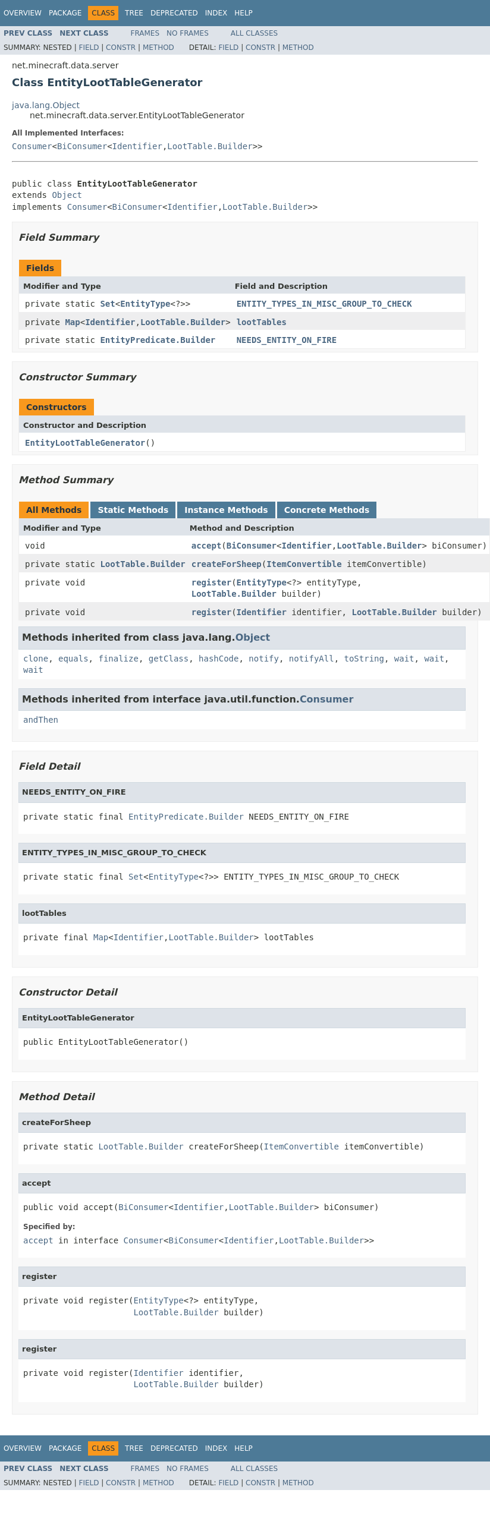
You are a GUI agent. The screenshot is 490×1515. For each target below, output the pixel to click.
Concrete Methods (327, 510)
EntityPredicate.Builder (157, 340)
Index (216, 13)
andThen (40, 720)
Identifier (137, 146)
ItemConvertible (303, 564)
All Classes (254, 33)
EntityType (145, 303)
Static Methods (133, 510)
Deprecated (174, 13)
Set (107, 303)
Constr (121, 47)
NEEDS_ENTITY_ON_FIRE (287, 340)
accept (206, 545)
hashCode (218, 658)
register (211, 582)
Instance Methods (226, 510)
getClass (169, 658)
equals (73, 658)
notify (264, 658)
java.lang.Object (46, 105)
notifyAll (311, 658)
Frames (145, 33)
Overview (23, 13)
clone (35, 658)
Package (65, 13)
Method (158, 47)
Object (67, 195)
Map (72, 322)
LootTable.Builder (209, 146)
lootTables (262, 322)
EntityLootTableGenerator (85, 443)
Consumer (32, 146)
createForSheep (226, 564)
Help (243, 13)
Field (88, 47)
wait (404, 658)
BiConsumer (82, 146)
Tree (134, 13)
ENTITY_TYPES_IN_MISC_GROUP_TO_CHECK (324, 303)
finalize (118, 658)
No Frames (188, 33)
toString (364, 658)
